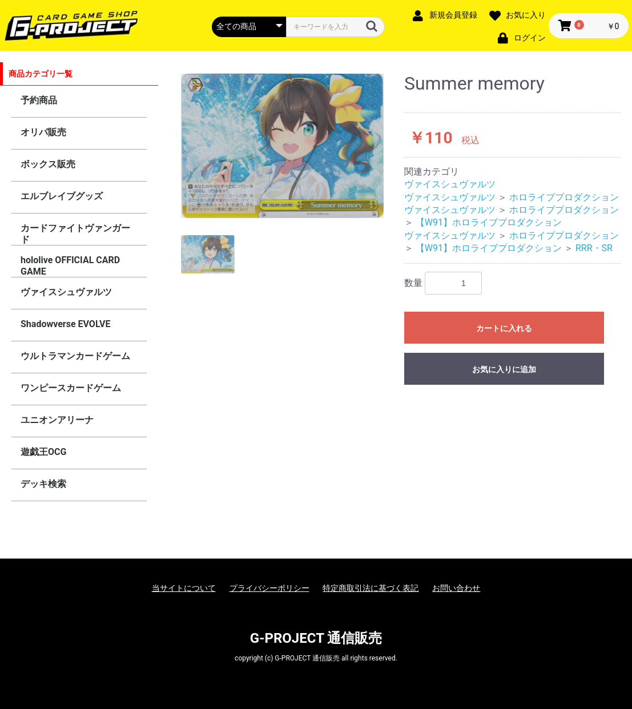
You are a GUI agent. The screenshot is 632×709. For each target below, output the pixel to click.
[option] (282, 146)
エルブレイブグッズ (62, 196)
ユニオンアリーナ (57, 419)
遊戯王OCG (43, 451)
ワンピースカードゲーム (71, 387)
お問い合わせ (456, 588)
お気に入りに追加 (504, 369)
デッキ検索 (43, 483)
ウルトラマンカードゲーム (75, 356)
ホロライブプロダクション (564, 197)
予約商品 (39, 100)
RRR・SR (594, 248)
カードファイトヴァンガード (75, 234)
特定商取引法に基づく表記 (370, 588)
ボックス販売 (48, 164)
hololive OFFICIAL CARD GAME (70, 266)
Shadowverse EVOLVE (65, 324)
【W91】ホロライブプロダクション (489, 222)
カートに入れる (504, 328)
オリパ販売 (43, 132)
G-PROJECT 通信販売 (316, 638)
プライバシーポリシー (269, 588)
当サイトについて (184, 588)
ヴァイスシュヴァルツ (66, 292)
